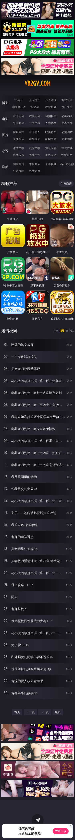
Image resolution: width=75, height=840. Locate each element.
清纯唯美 (34, 139)
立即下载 (60, 831)
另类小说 (34, 155)
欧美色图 (50, 132)
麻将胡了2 (18, 107)
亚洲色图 (34, 132)
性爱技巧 (67, 155)
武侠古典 (67, 148)
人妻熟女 (50, 123)
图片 (5, 135)
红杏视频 (18, 171)
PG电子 (18, 100)
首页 (17, 712)
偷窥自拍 (18, 132)
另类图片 (67, 139)
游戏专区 (67, 100)
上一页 (30, 712)
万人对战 (50, 100)
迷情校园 (18, 155)
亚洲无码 (18, 116)
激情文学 (18, 148)
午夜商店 (34, 164)
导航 (5, 167)
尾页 (58, 712)
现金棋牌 (50, 107)
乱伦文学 (34, 148)
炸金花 (34, 107)
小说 (5, 151)
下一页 (44, 712)
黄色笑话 (50, 155)
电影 (5, 119)
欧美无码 (34, 116)
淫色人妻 (50, 148)
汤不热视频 (67, 164)
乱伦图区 (50, 139)
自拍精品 (50, 116)
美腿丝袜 (18, 139)
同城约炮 (18, 164)
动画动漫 (67, 116)
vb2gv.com (37, 83)
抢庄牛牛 (67, 107)
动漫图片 (67, 132)
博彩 (5, 103)
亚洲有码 (18, 123)
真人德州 (34, 100)
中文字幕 (34, 123)
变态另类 (67, 123)
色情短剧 (34, 171)
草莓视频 (50, 164)
